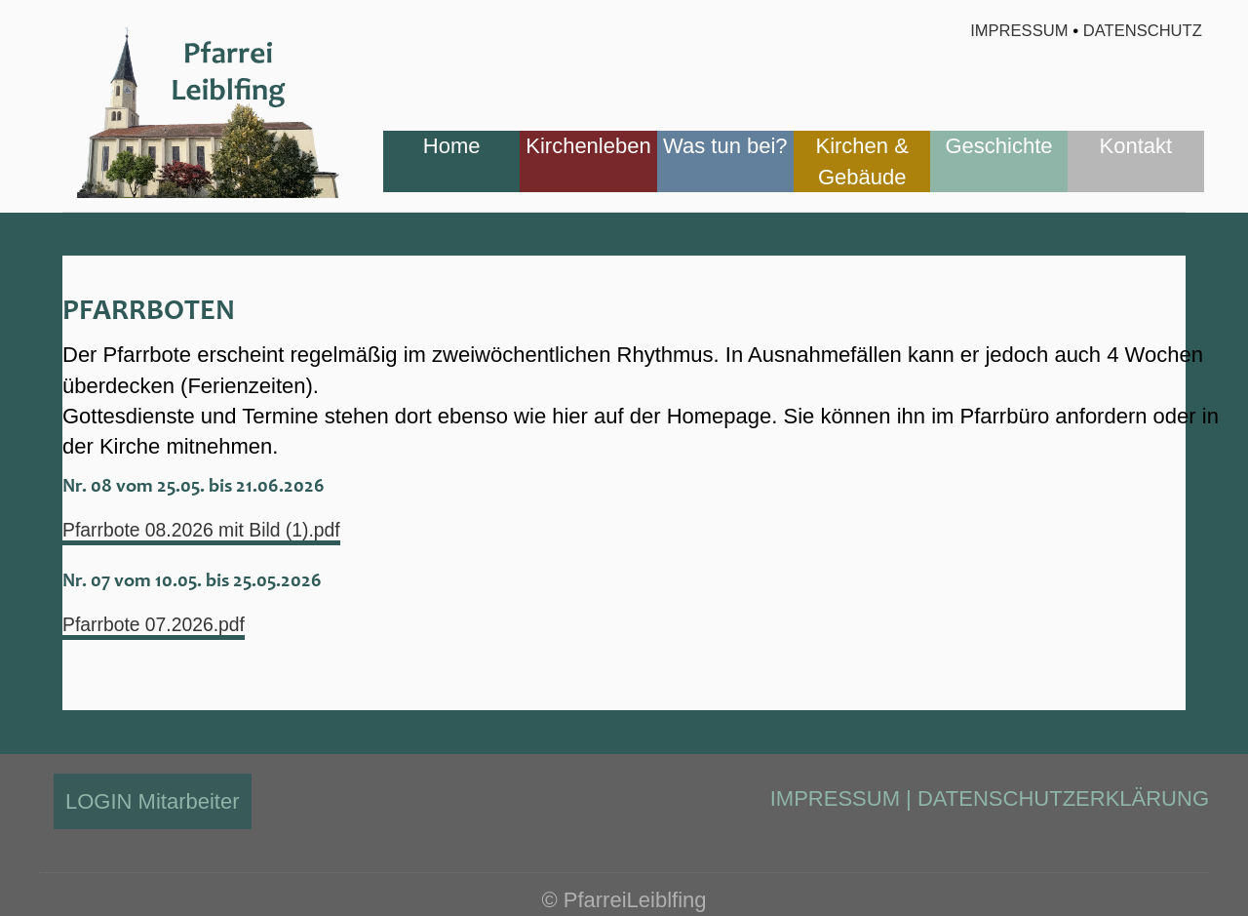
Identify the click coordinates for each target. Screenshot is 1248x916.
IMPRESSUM (835, 798)
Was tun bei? (725, 146)
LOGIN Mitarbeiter (152, 801)
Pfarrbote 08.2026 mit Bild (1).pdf (220, 530)
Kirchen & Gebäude (861, 161)
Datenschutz (1144, 30)
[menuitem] (451, 161)
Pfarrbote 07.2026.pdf (166, 625)
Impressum (1017, 30)
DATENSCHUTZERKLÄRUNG (1063, 798)
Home (452, 146)
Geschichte (998, 146)
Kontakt (1136, 146)
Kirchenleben (588, 146)
